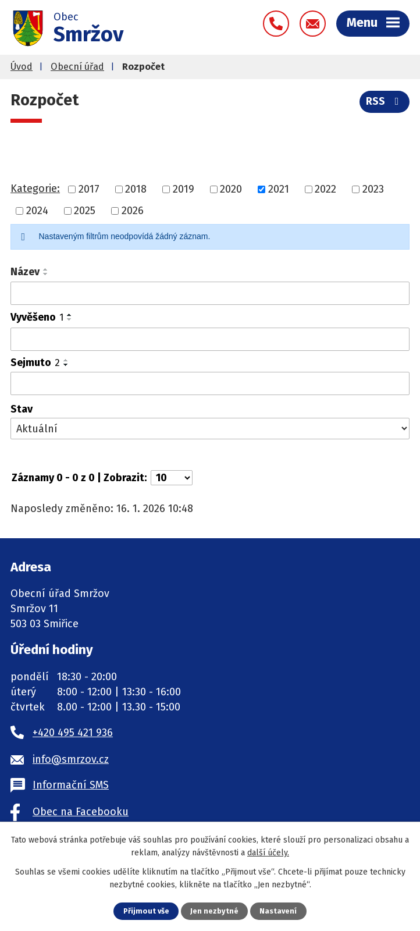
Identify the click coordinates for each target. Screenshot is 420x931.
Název (25, 271)
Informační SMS (71, 785)
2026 (133, 210)
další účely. (268, 853)
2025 (84, 210)
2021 (278, 189)
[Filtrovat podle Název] (210, 293)
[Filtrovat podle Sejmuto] (210, 383)
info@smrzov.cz (71, 759)
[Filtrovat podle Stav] (210, 428)
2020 (231, 189)
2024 (37, 210)
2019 (183, 189)
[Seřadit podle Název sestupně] (46, 274)
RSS (385, 101)
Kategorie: (35, 188)
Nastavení (278, 911)
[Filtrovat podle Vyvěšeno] (210, 339)
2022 (325, 189)
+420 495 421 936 (73, 732)
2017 (89, 189)
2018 (136, 189)
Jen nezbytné (214, 911)
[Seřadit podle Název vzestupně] (46, 269)
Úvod (21, 66)
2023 (373, 189)
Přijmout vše (146, 911)
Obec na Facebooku (81, 811)
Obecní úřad (77, 66)
